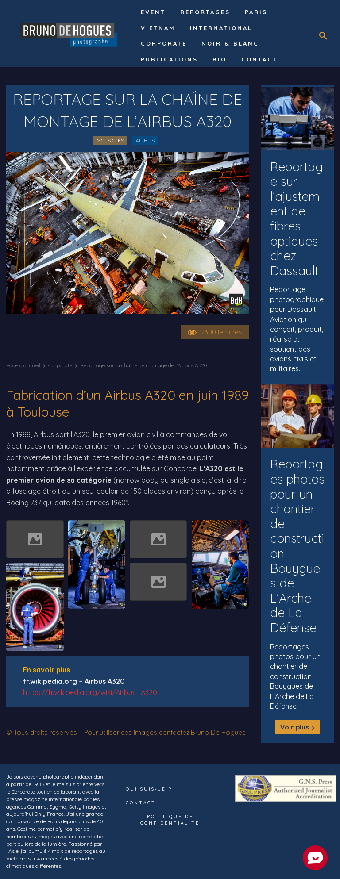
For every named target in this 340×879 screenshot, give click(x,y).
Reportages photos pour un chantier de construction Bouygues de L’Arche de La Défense (297, 545)
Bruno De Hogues (218, 732)
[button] (323, 35)
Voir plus (297, 727)
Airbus (145, 140)
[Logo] (70, 33)
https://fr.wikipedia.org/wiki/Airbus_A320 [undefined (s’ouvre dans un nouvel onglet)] (90, 692)
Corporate (60, 365)
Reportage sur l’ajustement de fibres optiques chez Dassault (296, 218)
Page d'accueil (23, 365)
